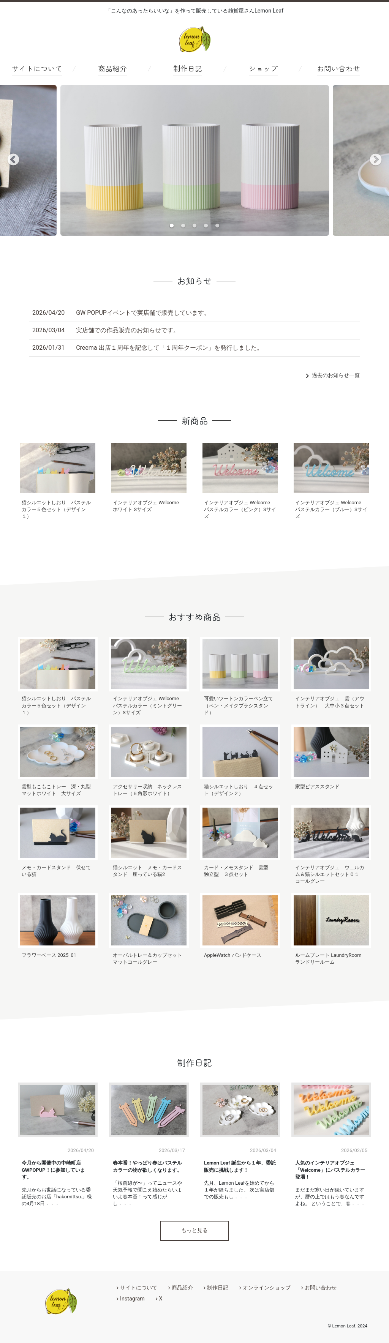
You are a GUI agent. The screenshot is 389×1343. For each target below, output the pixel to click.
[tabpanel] (194, 160)
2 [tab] (183, 226)
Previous (13, 160)
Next (375, 160)
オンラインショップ (267, 1288)
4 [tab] (206, 226)
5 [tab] (217, 226)
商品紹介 (112, 68)
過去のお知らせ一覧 (331, 375)
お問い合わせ (338, 68)
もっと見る (194, 1230)
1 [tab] (172, 226)
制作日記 (187, 68)
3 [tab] (194, 226)
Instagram (132, 1299)
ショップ (263, 68)
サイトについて (37, 68)
